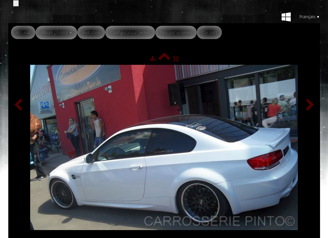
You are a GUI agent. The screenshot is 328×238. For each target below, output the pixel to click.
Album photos (56, 32)
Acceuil (23, 32)
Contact (209, 32)
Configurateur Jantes (130, 32)
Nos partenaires (176, 32)
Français (309, 17)
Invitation (91, 32)
